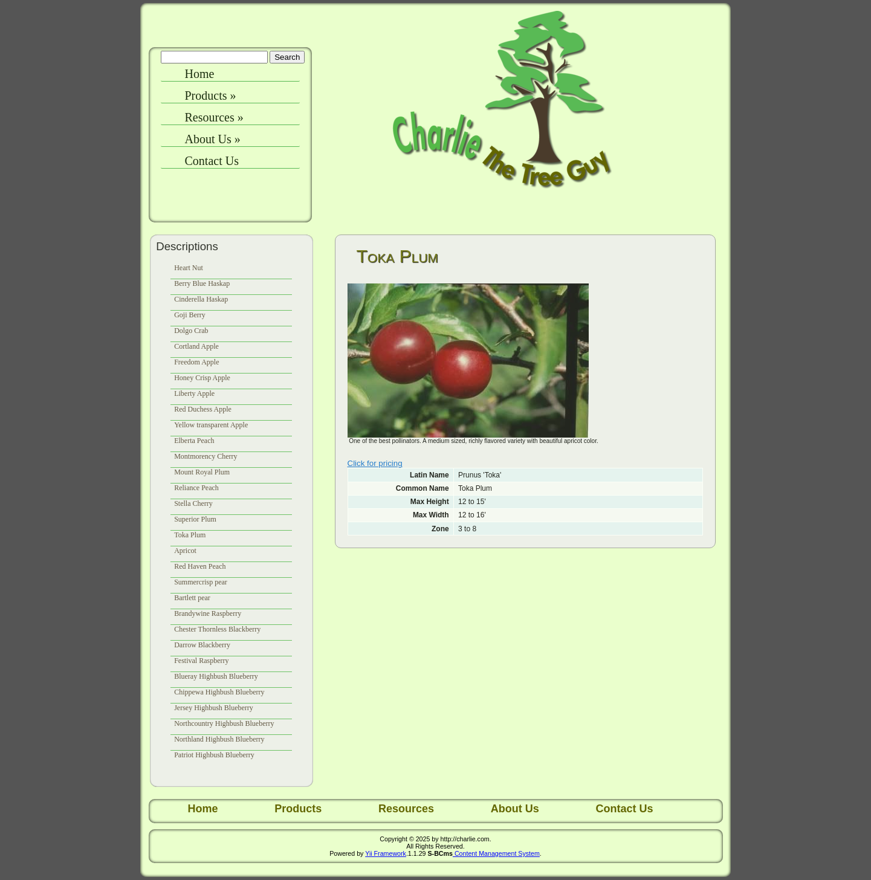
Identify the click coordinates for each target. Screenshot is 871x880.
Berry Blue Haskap (202, 283)
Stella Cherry (193, 503)
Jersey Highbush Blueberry (213, 708)
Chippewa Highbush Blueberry (219, 692)
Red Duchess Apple (203, 409)
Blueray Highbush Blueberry (216, 676)
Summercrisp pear (200, 582)
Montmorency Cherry (205, 456)
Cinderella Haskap (201, 299)
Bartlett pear (192, 598)
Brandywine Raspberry (207, 613)
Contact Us (212, 160)
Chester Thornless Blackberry (217, 629)
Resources (214, 117)
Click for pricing (375, 463)
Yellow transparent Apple (211, 425)
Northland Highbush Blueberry (219, 739)
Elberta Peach (194, 440)
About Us (213, 139)
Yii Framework (385, 853)
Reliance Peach (196, 488)
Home (200, 73)
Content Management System (496, 853)
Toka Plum (190, 535)
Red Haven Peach (199, 566)
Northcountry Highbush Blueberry (224, 723)
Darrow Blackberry (202, 645)
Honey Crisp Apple (202, 378)
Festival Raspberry (201, 660)
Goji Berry (190, 315)
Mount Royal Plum (202, 472)
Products (210, 95)
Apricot (185, 550)
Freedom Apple (196, 362)
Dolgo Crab (191, 330)
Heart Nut (188, 268)
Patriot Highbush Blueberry (214, 755)
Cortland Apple (196, 346)
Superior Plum (195, 519)
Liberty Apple (194, 393)
